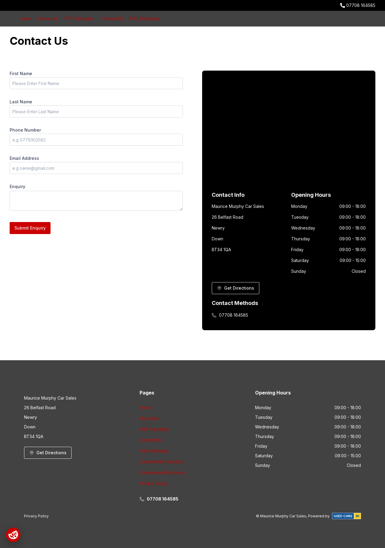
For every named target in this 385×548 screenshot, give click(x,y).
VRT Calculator (79, 18)
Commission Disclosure (162, 472)
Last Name (21, 101)
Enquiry (17, 186)
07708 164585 (360, 5)
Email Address (24, 158)
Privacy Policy (154, 483)
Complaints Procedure (162, 461)
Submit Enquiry (30, 227)
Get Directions (235, 288)
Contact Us (112, 18)
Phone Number (25, 129)
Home (25, 18)
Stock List (47, 18)
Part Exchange (144, 18)
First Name (21, 73)
